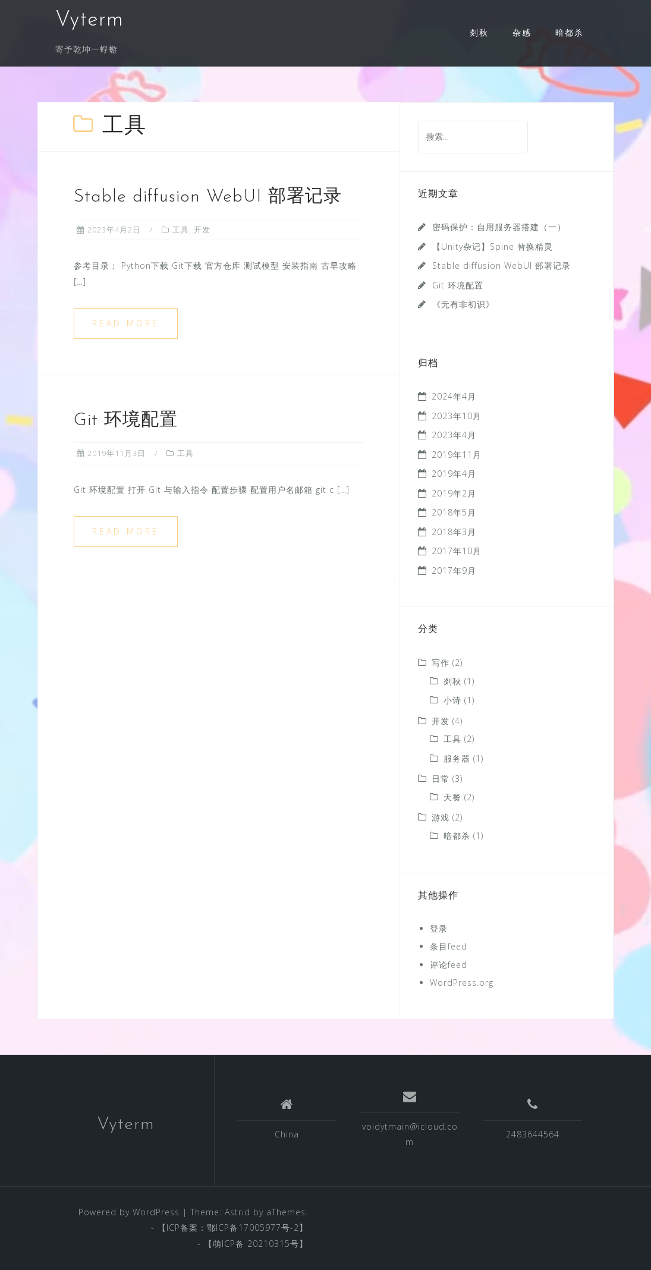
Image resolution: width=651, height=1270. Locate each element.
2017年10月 (457, 551)
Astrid (237, 1212)
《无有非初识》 (463, 304)
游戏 (440, 817)
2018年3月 (454, 531)
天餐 (452, 797)
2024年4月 (454, 396)
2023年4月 (454, 435)
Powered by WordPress (129, 1212)
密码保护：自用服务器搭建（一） (499, 226)
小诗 (452, 700)
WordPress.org (461, 982)
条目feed (448, 946)
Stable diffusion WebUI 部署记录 (208, 197)
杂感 (522, 32)
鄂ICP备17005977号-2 (253, 1227)
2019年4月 (454, 473)
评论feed (448, 964)
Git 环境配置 (126, 420)
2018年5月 (454, 512)
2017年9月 (454, 570)
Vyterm (89, 20)
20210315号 (273, 1243)
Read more (125, 323)
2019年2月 (454, 493)
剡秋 (479, 32)
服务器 (457, 758)
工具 (180, 229)
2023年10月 (457, 416)
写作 (440, 662)
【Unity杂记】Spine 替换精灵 (492, 246)
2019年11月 (457, 454)
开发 (202, 229)
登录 (439, 928)
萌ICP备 (230, 1243)
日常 (440, 778)
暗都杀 (569, 32)
